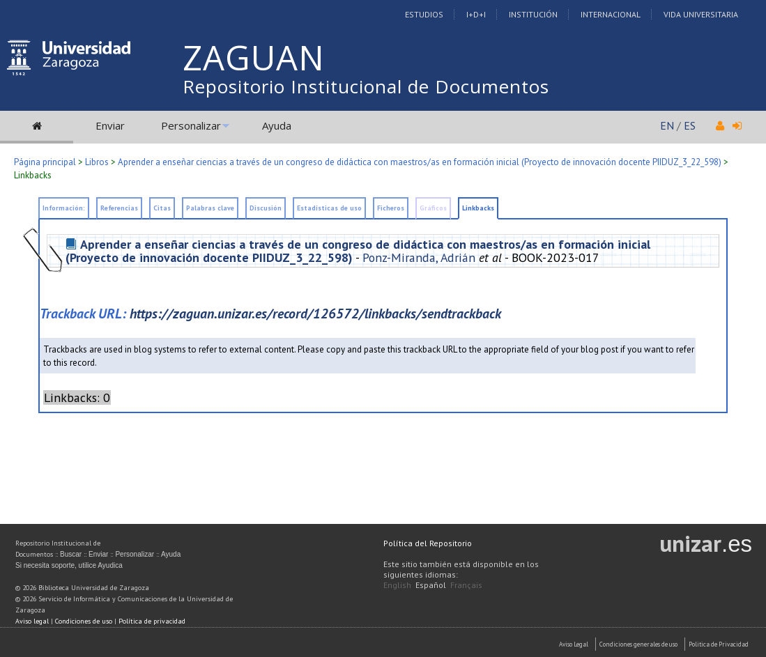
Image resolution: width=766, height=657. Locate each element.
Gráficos (433, 207)
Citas (162, 207)
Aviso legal (32, 621)
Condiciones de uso (83, 621)
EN (667, 125)
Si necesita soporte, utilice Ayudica (69, 565)
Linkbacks (33, 175)
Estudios (424, 14)
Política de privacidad (151, 621)
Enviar (110, 125)
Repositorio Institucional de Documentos (366, 86)
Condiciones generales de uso (638, 644)
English (397, 585)
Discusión (266, 207)
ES (690, 125)
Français (466, 585)
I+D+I (476, 14)
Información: (64, 207)
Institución (533, 14)
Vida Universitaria (701, 14)
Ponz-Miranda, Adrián (418, 257)
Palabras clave (210, 207)
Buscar (71, 554)
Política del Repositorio (427, 543)
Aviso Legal (573, 644)
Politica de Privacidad (719, 644)
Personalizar (191, 125)
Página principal (45, 162)
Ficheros (390, 207)
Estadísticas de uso (329, 207)
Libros (97, 162)
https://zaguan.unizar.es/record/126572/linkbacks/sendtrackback (315, 313)
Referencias (119, 207)
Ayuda (276, 125)
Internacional (611, 14)
